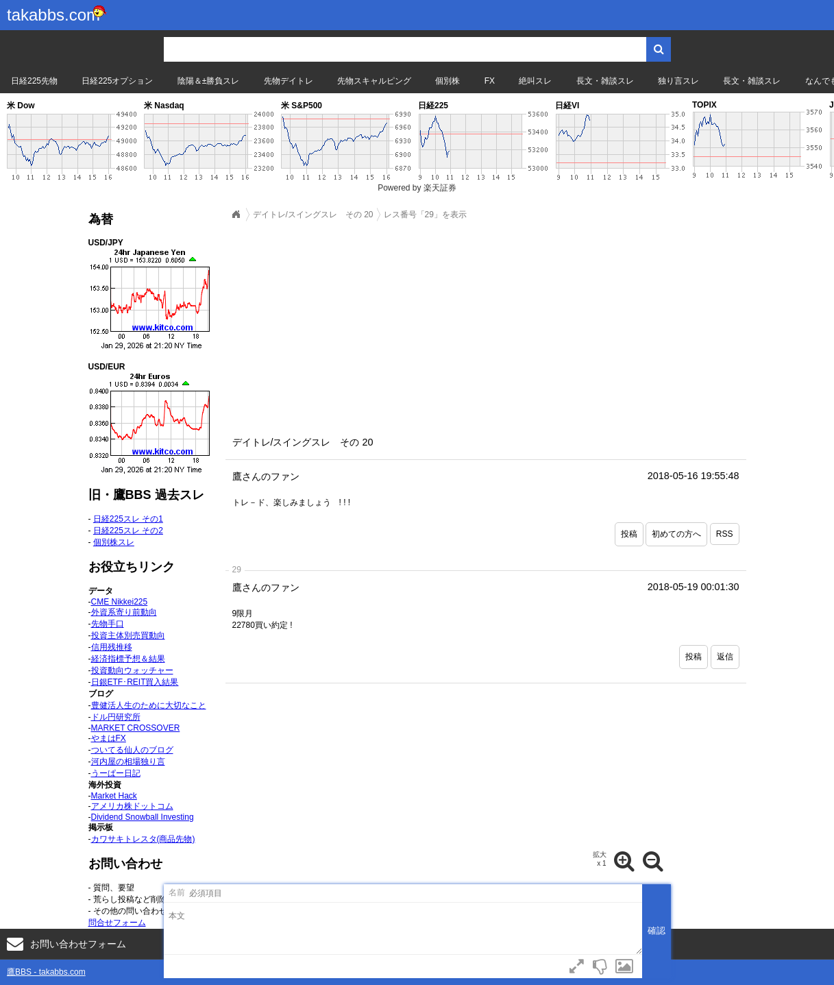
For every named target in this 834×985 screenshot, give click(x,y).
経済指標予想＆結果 (128, 659)
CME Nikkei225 (119, 602)
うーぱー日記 (115, 773)
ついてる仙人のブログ (132, 750)
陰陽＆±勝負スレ (208, 81)
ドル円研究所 (115, 717)
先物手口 (107, 624)
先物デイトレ (288, 81)
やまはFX (108, 738)
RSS (724, 534)
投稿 (629, 534)
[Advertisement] (485, 324)
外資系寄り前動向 (124, 612)
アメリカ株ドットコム (132, 806)
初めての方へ (676, 534)
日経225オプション (117, 81)
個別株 (447, 81)
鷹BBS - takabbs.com (46, 972)
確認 (656, 930)
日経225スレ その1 (128, 519)
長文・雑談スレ (605, 81)
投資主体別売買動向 (128, 635)
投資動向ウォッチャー (132, 670)
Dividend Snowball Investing (142, 817)
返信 (725, 656)
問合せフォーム (117, 922)
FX (490, 81)
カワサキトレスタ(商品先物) (143, 839)
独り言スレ (678, 81)
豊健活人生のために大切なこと (148, 705)
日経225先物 (34, 81)
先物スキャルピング (374, 81)
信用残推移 (111, 647)
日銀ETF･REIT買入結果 (135, 682)
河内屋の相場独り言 (128, 761)
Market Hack (114, 796)
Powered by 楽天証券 (417, 188)
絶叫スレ (535, 81)
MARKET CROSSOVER (135, 728)
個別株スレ (113, 542)
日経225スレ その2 (128, 530)
